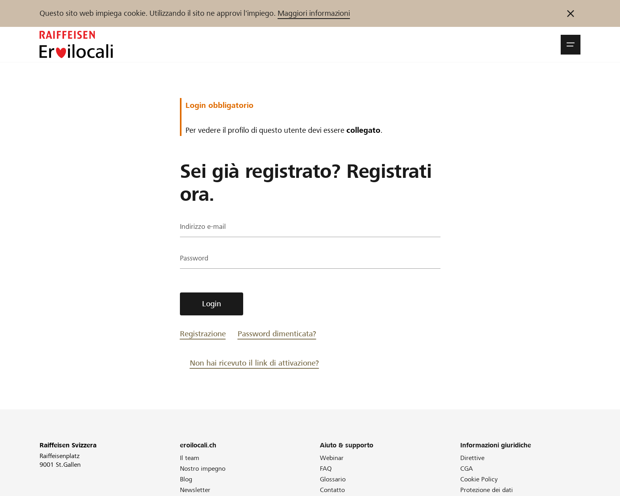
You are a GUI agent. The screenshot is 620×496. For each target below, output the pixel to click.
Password (196, 259)
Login (211, 303)
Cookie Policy (479, 479)
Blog (186, 479)
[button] (570, 45)
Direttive (472, 458)
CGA (466, 468)
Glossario (333, 479)
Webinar (332, 458)
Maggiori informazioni (314, 13)
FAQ (326, 468)
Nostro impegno (202, 468)
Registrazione (203, 333)
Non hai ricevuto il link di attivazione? (254, 363)
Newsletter (195, 490)
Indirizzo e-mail (204, 227)
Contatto (332, 490)
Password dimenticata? (277, 333)
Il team (189, 458)
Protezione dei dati (486, 490)
